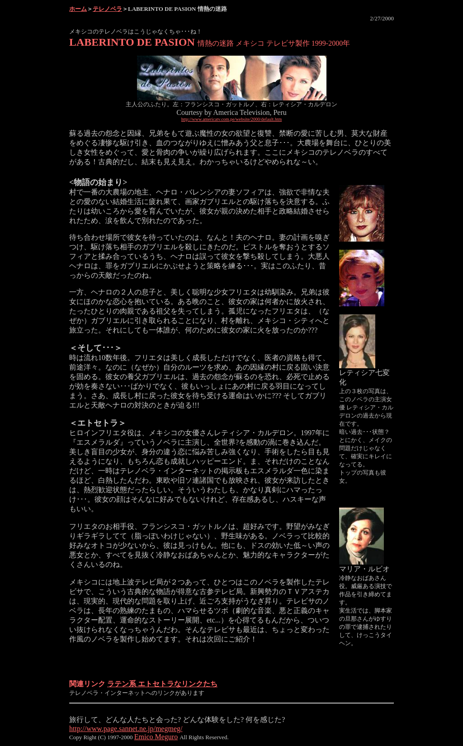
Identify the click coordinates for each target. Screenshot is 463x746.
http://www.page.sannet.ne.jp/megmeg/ (125, 728)
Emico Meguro (156, 737)
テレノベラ (107, 8)
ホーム (78, 8)
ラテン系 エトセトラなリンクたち (162, 684)
